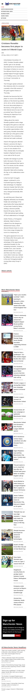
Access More (4, 291)
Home (2, 7)
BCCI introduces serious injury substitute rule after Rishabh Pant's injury (20, 441)
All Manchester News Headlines (13, 647)
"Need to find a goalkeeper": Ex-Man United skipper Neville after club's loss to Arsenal (20, 357)
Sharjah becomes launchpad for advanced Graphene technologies (19, 535)
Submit (17, 635)
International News (7, 11)
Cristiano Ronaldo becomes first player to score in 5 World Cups (12, 46)
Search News (5, 16)
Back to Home (5, 23)
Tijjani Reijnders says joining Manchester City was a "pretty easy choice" (19, 455)
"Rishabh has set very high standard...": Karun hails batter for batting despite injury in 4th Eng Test (20, 518)
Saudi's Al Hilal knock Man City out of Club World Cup (20, 547)
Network (3, 18)
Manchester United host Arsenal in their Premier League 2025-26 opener (20, 427)
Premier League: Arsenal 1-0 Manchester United (20, 399)
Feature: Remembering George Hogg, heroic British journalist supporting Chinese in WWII (20, 340)
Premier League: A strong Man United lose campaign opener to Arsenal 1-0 (19, 387)
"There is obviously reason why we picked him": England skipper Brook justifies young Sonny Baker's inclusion (20, 322)
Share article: (6, 271)
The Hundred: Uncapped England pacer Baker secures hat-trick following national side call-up (13, 678)
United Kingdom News (7, 9)
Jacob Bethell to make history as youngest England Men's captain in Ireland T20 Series (19, 486)
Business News (5, 13)
